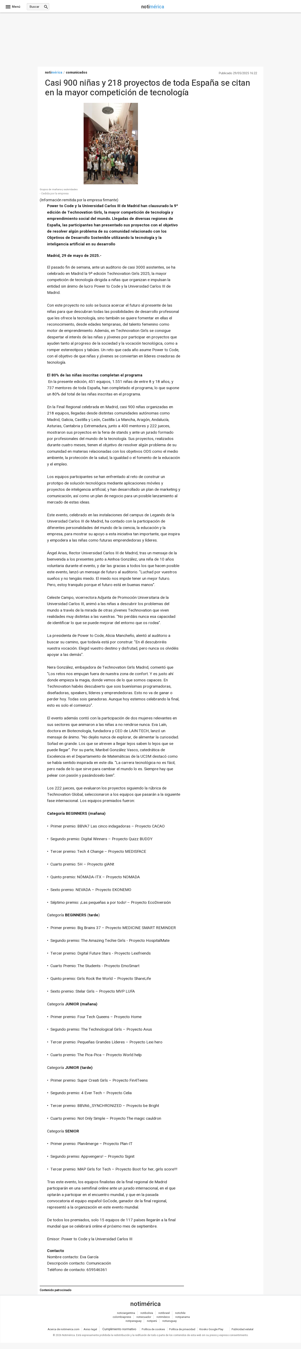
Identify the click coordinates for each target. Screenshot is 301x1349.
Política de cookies (153, 1329)
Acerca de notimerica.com (63, 1329)
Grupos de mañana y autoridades (59, 189)
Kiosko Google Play (211, 1329)
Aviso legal (90, 1329)
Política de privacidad (182, 1329)
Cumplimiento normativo (119, 1329)
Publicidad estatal (242, 1329)
